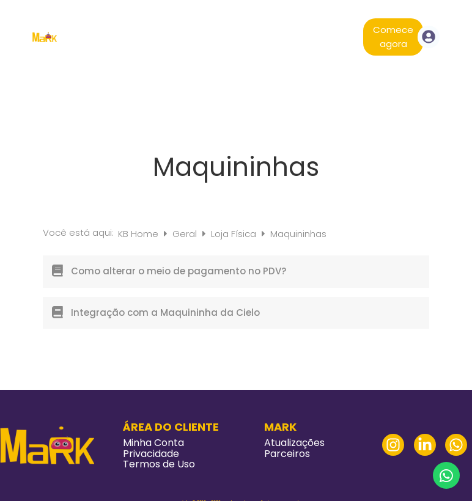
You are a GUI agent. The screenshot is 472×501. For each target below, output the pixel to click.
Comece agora (393, 36)
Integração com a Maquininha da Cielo (165, 312)
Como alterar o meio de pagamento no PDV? (178, 271)
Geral (185, 233)
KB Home (139, 233)
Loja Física (235, 233)
